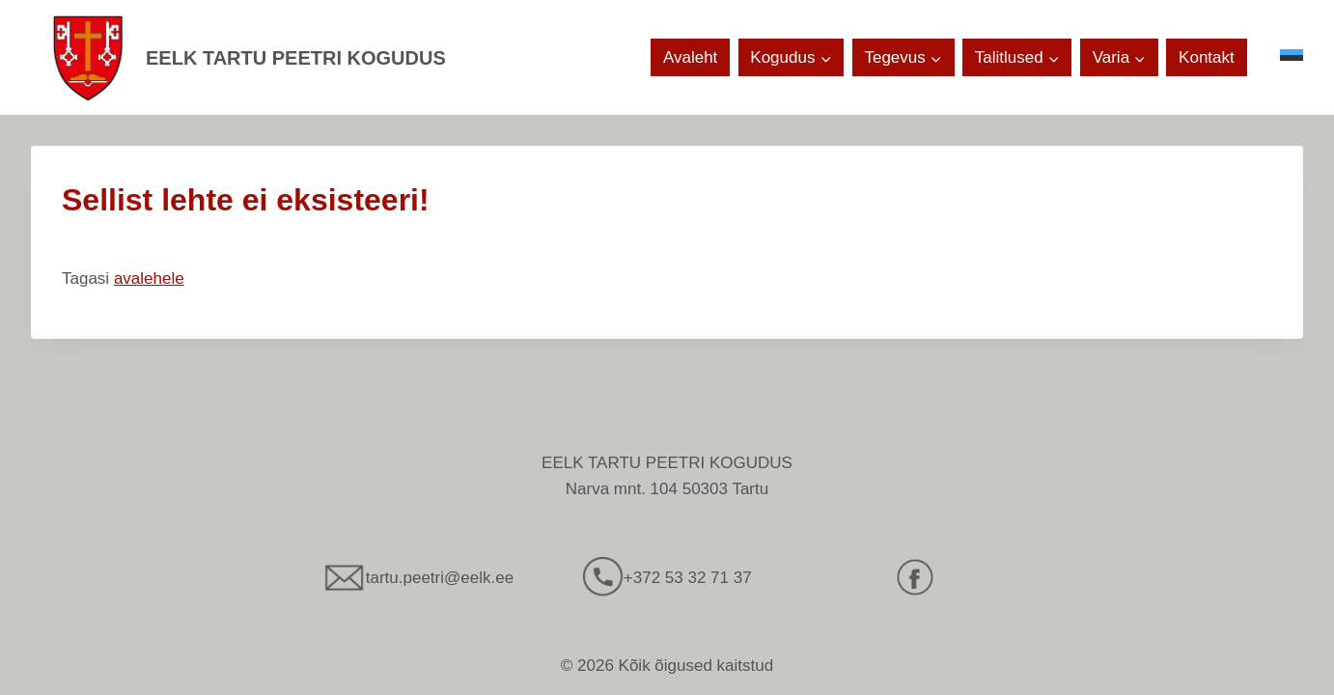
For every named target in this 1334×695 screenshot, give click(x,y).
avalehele (149, 278)
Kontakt (1207, 57)
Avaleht (690, 57)
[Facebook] (915, 577)
